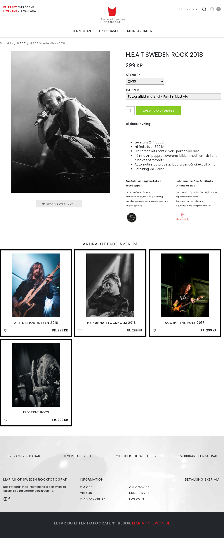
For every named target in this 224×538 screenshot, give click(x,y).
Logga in (136, 499)
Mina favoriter (139, 31)
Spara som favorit (59, 203)
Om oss (86, 487)
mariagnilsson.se (151, 523)
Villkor (86, 493)
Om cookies (139, 487)
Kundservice (140, 493)
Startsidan (81, 31)
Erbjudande (109, 31)
